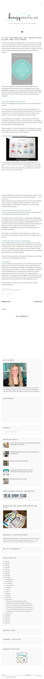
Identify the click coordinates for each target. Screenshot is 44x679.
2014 (6, 617)
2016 (6, 577)
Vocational (17, 289)
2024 (6, 561)
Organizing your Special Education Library (16, 601)
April (7, 595)
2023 (6, 563)
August (8, 587)
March (8, 597)
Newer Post (6, 301)
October (8, 583)
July (7, 589)
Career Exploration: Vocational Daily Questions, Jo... (19, 603)
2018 (6, 573)
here (37, 197)
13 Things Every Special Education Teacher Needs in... (19, 607)
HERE (34, 540)
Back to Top (39, 675)
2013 (6, 619)
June (7, 591)
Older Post (38, 301)
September (9, 585)
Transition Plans (11, 289)
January (8, 613)
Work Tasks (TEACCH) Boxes (19, 461)
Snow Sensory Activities (18, 479)
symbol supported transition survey (14, 166)
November (9, 581)
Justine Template (20, 675)
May (7, 593)
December (9, 579)
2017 (6, 575)
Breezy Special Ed (10, 675)
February (8, 599)
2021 (6, 567)
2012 (6, 621)
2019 (6, 571)
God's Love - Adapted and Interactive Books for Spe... (19, 605)
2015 (6, 615)
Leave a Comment (5, 288)
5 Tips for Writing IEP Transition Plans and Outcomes (19, 609)
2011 (6, 623)
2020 (6, 569)
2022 (6, 565)
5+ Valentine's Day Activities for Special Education (18, 611)
